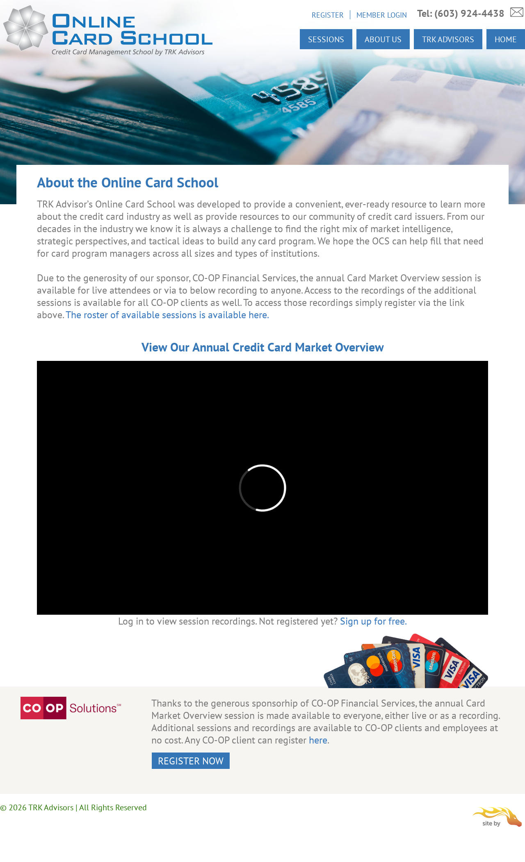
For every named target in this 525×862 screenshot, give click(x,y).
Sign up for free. (373, 621)
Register (328, 14)
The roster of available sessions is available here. (167, 314)
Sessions (326, 39)
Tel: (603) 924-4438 (460, 13)
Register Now (191, 761)
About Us (383, 39)
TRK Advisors (448, 39)
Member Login (381, 14)
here (318, 740)
